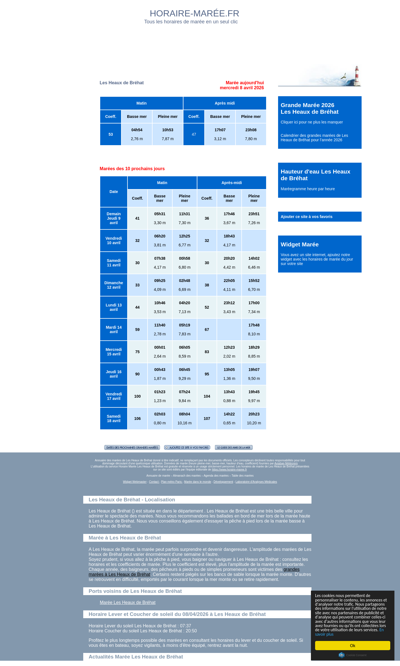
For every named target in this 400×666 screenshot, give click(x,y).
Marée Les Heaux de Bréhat (128, 602)
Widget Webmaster (135, 481)
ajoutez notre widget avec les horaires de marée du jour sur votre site (317, 259)
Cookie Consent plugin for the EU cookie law (353, 655)
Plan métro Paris (172, 481)
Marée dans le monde (197, 481)
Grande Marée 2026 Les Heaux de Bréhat (310, 108)
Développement (223, 481)
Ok (352, 645)
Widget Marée (300, 244)
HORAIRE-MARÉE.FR (194, 13)
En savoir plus (346, 634)
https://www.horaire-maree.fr (229, 469)
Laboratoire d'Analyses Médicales (256, 481)
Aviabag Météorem (286, 463)
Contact (154, 481)
